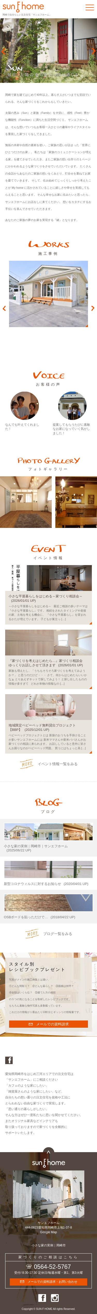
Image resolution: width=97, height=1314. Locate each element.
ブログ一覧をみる (57, 934)
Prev (3, 51)
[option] (48, 294)
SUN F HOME (44, 1309)
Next (94, 51)
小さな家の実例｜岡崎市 (49, 1245)
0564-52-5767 (52, 1266)
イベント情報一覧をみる (58, 764)
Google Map (48, 1232)
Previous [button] (4, 308)
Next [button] (92, 308)
